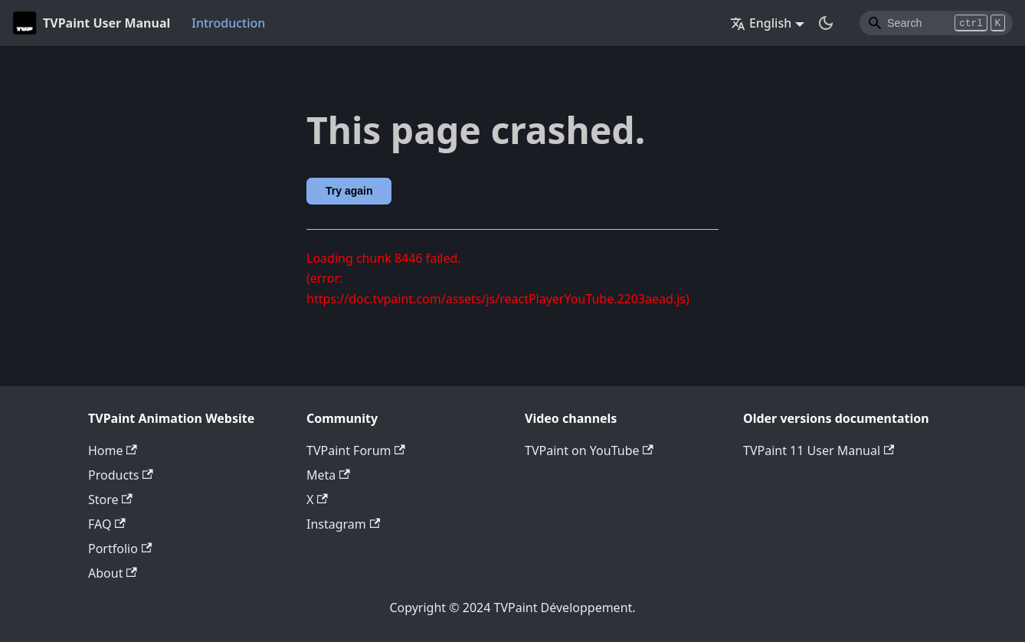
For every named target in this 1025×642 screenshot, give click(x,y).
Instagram (343, 524)
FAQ (107, 524)
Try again (349, 191)
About (112, 573)
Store (110, 499)
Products (120, 475)
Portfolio (120, 548)
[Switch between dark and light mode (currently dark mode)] (826, 23)
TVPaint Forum (355, 450)
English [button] (760, 23)
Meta (328, 475)
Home (112, 450)
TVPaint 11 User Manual (818, 450)
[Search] (936, 23)
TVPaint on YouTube (589, 450)
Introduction (228, 23)
